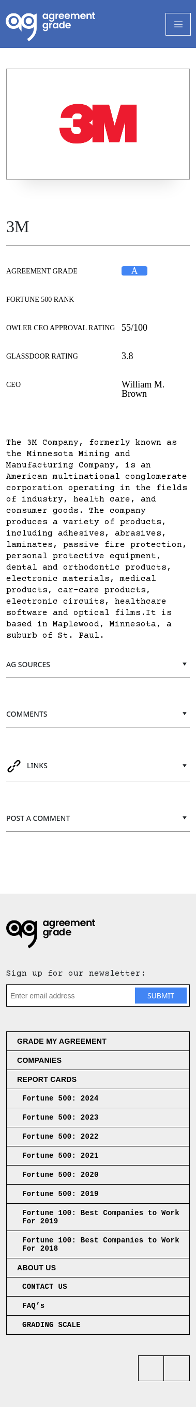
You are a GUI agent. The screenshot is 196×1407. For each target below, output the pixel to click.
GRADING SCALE (51, 1325)
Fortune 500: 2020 (60, 1175)
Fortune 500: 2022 (60, 1137)
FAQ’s (33, 1306)
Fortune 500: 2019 (60, 1194)
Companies (39, 1060)
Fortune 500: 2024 (60, 1098)
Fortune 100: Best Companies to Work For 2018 (100, 1244)
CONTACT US (44, 1287)
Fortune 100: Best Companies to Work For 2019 (100, 1217)
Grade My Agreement (62, 1041)
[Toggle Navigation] (178, 24)
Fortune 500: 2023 (60, 1117)
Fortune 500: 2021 (60, 1156)
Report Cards (47, 1079)
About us (36, 1268)
